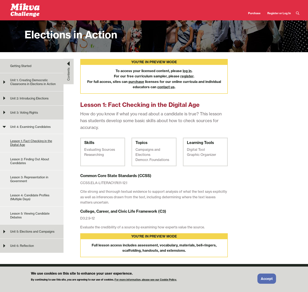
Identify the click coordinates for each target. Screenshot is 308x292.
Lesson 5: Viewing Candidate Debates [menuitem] (30, 215)
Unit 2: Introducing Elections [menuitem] (29, 98)
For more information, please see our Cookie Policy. (146, 280)
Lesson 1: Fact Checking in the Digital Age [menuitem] (31, 143)
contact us (166, 87)
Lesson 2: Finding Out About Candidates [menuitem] (29, 161)
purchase (136, 82)
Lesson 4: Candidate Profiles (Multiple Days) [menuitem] (29, 197)
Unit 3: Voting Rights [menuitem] (24, 113)
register (186, 76)
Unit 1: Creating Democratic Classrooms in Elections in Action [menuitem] (33, 82)
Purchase (254, 13)
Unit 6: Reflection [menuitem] (22, 246)
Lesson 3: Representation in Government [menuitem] (29, 179)
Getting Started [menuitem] (20, 66)
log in (187, 71)
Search (297, 13)
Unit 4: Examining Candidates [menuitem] (30, 127)
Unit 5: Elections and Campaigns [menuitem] (32, 231)
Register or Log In (279, 13)
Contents (68, 74)
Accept (267, 280)
